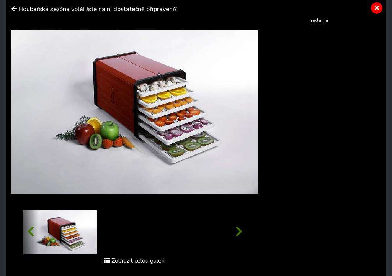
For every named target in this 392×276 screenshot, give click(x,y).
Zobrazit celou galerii (135, 260)
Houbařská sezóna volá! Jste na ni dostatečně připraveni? (97, 9)
